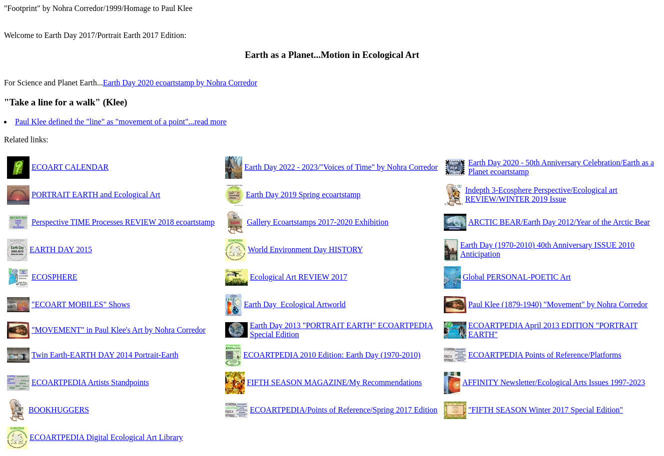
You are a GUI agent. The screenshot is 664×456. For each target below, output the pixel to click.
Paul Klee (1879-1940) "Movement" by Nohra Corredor (558, 304)
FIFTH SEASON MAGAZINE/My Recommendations (334, 382)
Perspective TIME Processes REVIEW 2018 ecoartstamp (123, 222)
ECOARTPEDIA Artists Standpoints (90, 382)
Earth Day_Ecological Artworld (295, 304)
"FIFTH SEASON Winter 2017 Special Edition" (545, 410)
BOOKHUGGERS (59, 410)
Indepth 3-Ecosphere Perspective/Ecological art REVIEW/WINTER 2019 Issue (541, 194)
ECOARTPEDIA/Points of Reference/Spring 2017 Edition (343, 410)
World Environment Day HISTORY (305, 249)
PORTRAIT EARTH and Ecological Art (96, 194)
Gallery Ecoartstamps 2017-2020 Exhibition (317, 222)
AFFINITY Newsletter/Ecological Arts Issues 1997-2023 (553, 382)
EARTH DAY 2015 (61, 249)
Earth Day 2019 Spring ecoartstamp (303, 194)
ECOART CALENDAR (70, 167)
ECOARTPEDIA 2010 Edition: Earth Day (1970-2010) (331, 355)
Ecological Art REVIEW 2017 (298, 277)
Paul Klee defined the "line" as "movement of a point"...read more (121, 121)
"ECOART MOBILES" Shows (81, 304)
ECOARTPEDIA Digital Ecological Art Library (106, 437)
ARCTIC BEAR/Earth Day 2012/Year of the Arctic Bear (559, 222)
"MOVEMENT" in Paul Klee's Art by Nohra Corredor (119, 330)
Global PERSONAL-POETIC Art (517, 277)
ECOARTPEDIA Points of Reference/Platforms (544, 355)
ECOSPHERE (55, 277)
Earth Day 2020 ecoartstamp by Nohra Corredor (180, 82)
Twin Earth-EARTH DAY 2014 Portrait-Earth (105, 355)
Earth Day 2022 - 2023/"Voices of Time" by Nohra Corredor (341, 167)
